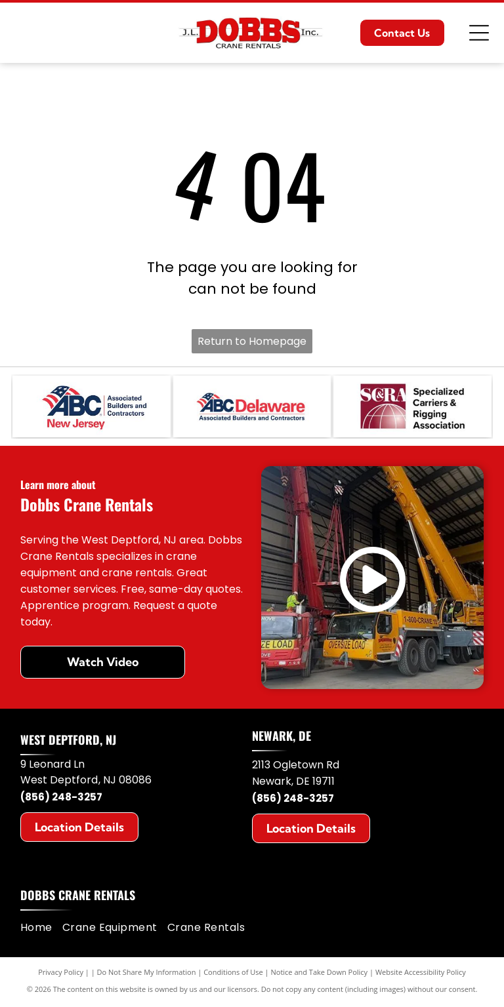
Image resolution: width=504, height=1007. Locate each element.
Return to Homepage (252, 341)
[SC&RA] (412, 408)
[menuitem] (41, 929)
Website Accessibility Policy (420, 974)
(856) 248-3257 (61, 799)
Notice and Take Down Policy (319, 974)
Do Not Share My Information (146, 974)
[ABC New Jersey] (91, 408)
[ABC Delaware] (252, 408)
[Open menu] (479, 33)
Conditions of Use (233, 974)
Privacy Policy (60, 974)
